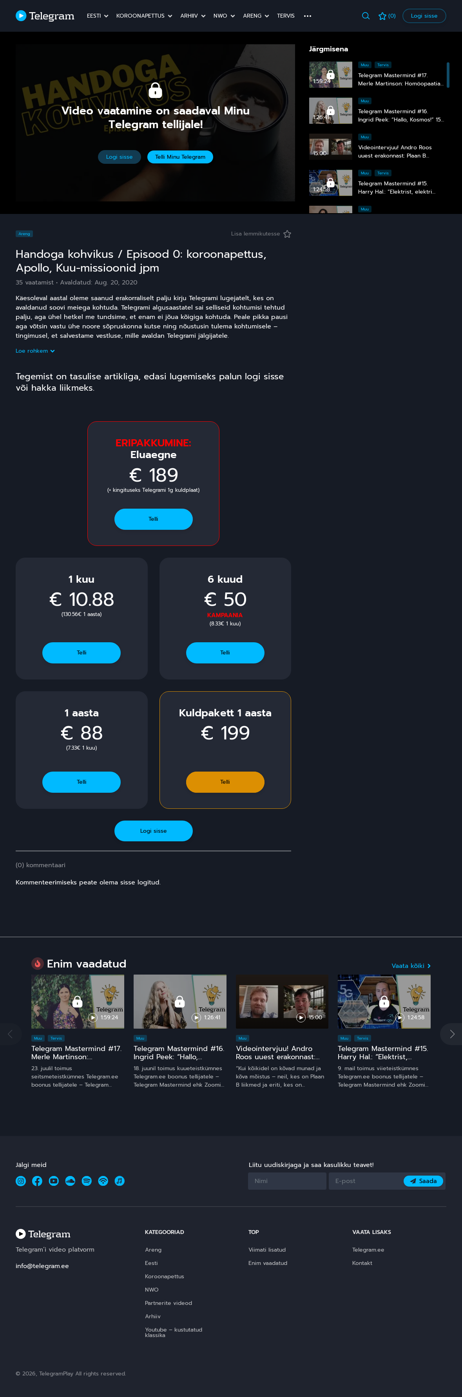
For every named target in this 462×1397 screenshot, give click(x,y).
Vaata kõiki (411, 966)
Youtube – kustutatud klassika (173, 1332)
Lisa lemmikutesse (261, 234)
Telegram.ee (368, 1250)
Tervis (286, 16)
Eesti (94, 16)
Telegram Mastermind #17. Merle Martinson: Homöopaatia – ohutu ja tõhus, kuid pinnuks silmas (77, 1061)
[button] (451, 1034)
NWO (220, 16)
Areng (252, 16)
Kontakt (362, 1263)
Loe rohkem (35, 351)
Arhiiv (189, 16)
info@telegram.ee (42, 1266)
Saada (423, 1181)
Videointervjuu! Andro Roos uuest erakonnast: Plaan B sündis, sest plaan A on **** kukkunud (281, 1061)
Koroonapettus (140, 16)
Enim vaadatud (267, 1263)
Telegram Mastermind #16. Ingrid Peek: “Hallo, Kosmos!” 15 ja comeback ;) (399, 119)
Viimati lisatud (267, 1250)
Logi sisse (424, 16)
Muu (365, 65)
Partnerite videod (168, 1303)
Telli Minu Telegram (180, 157)
